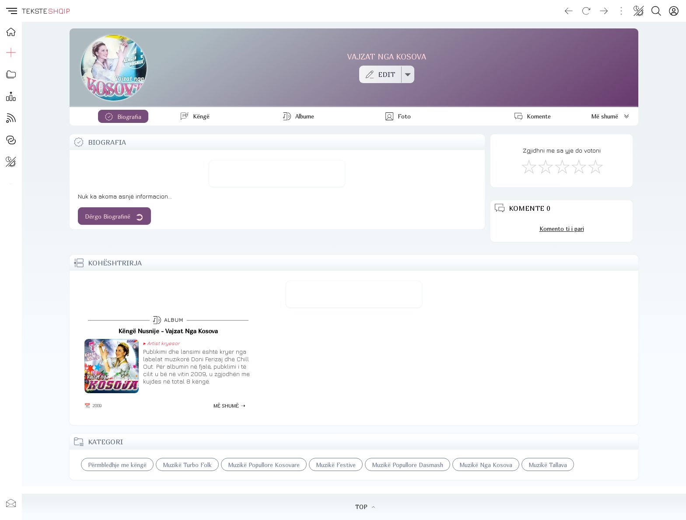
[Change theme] (639, 11)
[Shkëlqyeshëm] (595, 166)
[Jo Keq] (545, 166)
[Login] (673, 11)
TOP (365, 506)
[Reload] (586, 11)
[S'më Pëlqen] (528, 166)
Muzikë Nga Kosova (485, 464)
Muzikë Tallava (547, 464)
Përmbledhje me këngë (117, 464)
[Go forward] (603, 11)
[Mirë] (561, 166)
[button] (11, 11)
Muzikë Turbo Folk (187, 464)
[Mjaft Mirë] (578, 166)
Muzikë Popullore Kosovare (264, 464)
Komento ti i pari (561, 228)
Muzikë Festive (336, 464)
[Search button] (656, 11)
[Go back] (569, 11)
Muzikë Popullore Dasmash (407, 464)
